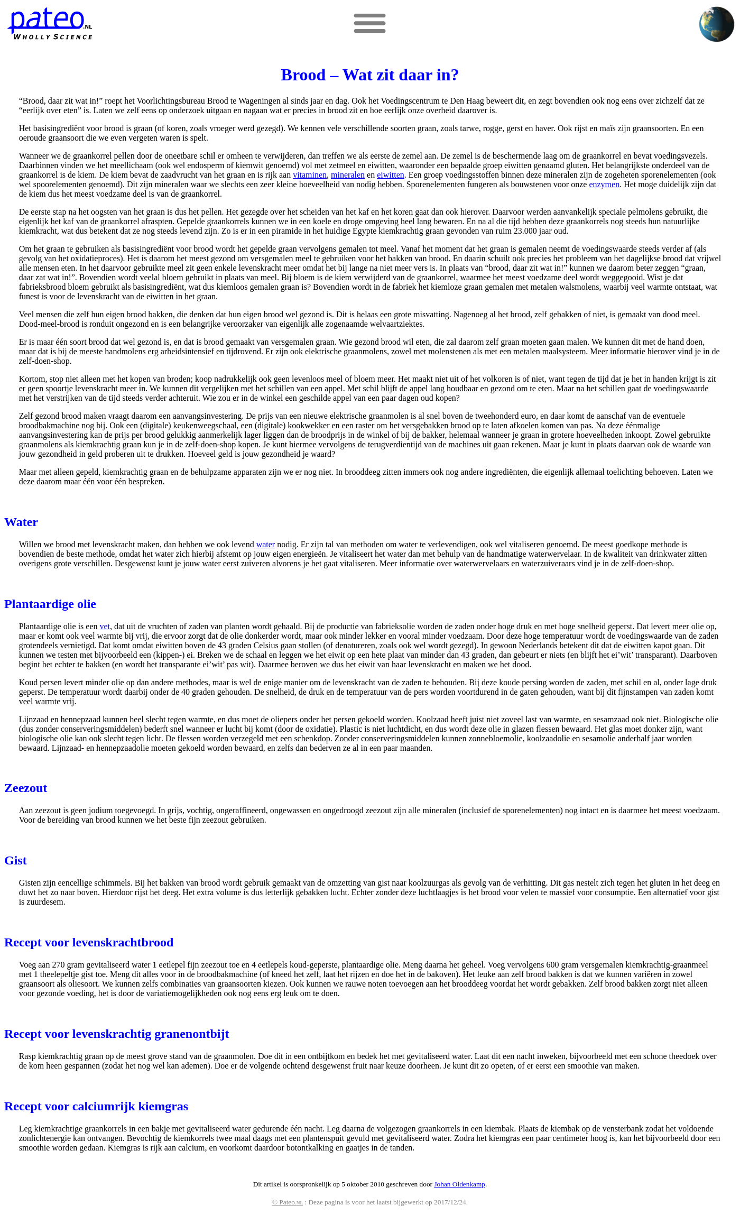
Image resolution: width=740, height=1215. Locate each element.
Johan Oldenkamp (459, 1184)
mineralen (348, 174)
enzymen (604, 184)
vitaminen (310, 174)
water (265, 544)
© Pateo (287, 1202)
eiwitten (390, 174)
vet (105, 626)
